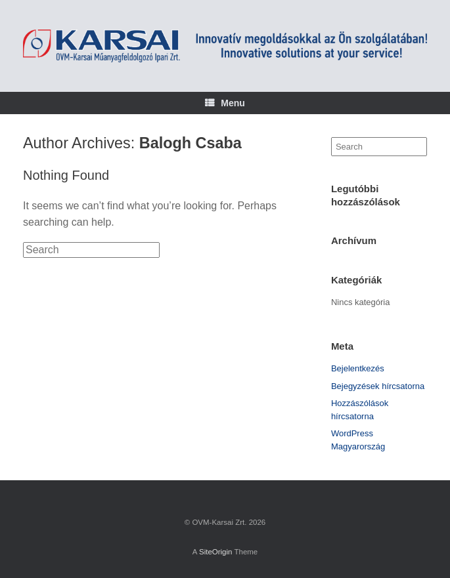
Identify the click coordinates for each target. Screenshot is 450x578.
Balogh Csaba (190, 143)
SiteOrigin (216, 552)
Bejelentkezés (357, 368)
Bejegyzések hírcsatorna (377, 386)
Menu (225, 103)
